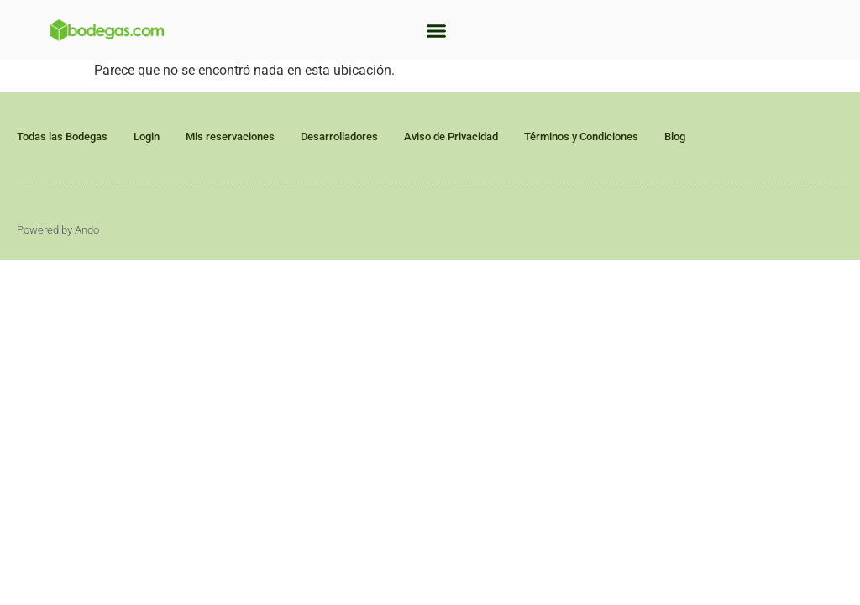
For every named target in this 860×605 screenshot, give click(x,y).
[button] (437, 30)
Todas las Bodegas (62, 136)
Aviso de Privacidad (451, 136)
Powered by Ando (58, 230)
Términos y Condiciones (581, 136)
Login (147, 136)
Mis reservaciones (230, 136)
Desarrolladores (339, 136)
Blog (674, 136)
